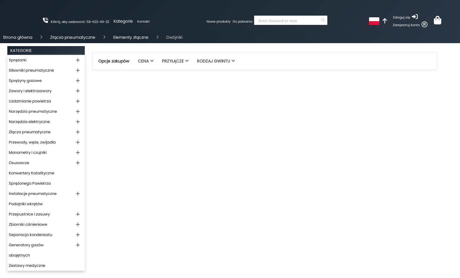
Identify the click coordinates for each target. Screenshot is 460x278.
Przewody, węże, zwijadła (32, 142)
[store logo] (178, 39)
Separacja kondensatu (30, 234)
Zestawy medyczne (27, 265)
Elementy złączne (130, 37)
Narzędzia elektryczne (29, 121)
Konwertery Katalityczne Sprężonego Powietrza (31, 178)
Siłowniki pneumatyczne (31, 70)
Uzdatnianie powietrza (30, 101)
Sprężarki (17, 60)
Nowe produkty (219, 21)
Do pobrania (242, 21)
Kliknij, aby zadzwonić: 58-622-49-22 (80, 21)
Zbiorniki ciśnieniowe (28, 224)
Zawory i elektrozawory (30, 91)
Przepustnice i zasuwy (29, 214)
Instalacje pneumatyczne (33, 193)
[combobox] (290, 20)
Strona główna (17, 37)
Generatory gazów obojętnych (26, 250)
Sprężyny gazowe (25, 80)
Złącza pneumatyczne (72, 37)
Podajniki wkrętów (26, 204)
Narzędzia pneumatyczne (33, 111)
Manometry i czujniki (28, 152)
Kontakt (143, 21)
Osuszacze (19, 163)
